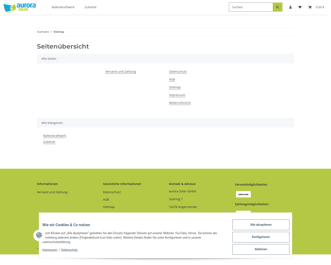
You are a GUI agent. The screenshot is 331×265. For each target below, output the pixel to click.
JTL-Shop (309, 259)
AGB (172, 79)
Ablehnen (257, 250)
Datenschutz (178, 71)
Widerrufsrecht (180, 103)
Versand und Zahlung (120, 71)
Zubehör (49, 142)
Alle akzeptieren (257, 228)
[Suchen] (251, 7)
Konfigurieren (257, 239)
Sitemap (175, 87)
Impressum (177, 95)
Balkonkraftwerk (54, 136)
